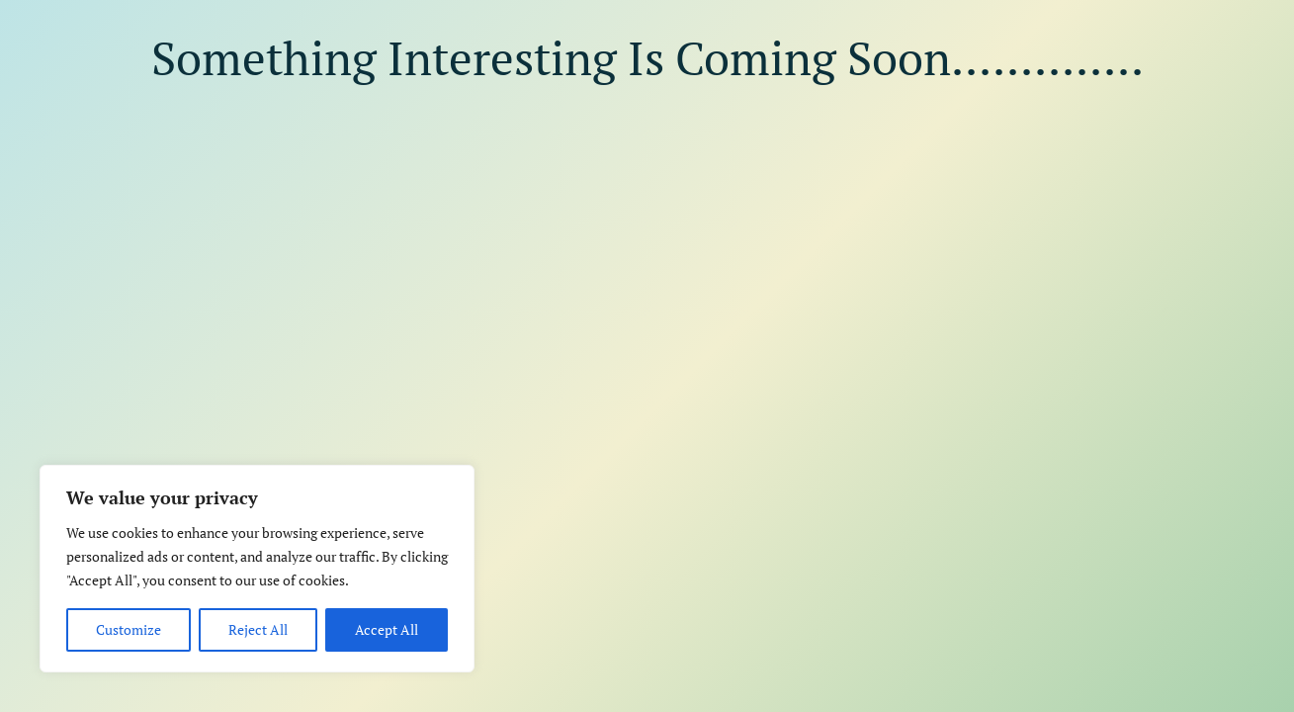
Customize (128, 629)
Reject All (258, 629)
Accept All (386, 629)
